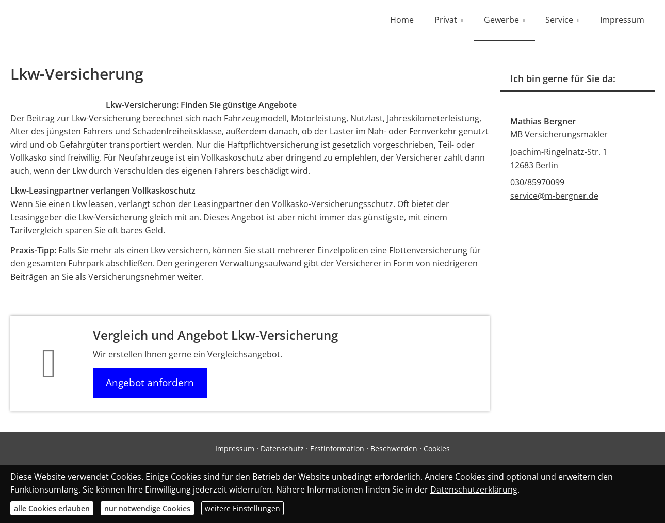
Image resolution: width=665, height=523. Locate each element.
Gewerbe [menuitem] (501, 19)
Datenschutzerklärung (473, 489)
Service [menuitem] (559, 19)
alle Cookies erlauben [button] (52, 508)
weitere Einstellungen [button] (242, 508)
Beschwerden (393, 448)
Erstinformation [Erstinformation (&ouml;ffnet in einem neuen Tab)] (337, 448)
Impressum (234, 448)
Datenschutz (282, 448)
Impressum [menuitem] (622, 19)
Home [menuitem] (402, 19)
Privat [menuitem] (445, 19)
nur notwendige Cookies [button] (147, 508)
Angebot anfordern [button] (150, 382)
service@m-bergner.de (554, 195)
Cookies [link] (437, 448)
